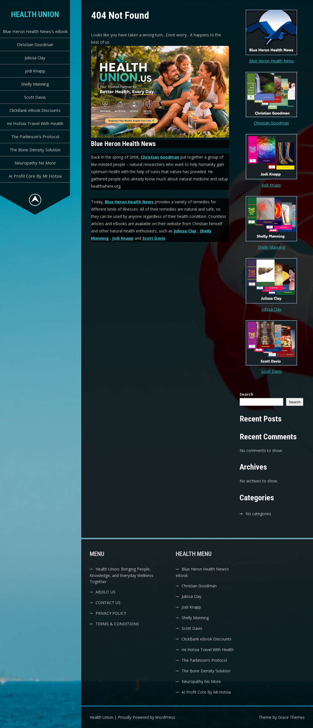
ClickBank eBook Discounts (35, 110)
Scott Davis (35, 97)
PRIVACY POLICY (111, 613)
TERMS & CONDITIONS (117, 623)
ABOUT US (105, 592)
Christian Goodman (35, 44)
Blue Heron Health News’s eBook (35, 31)
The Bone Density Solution (35, 149)
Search (246, 394)
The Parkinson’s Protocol (35, 136)
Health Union (35, 14)
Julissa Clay (35, 57)
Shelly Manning (35, 84)
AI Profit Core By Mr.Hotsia (35, 176)
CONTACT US (108, 602)
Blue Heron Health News (129, 201)
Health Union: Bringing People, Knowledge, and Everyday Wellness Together (121, 575)
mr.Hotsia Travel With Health (35, 123)
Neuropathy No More (35, 163)
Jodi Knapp (35, 71)
